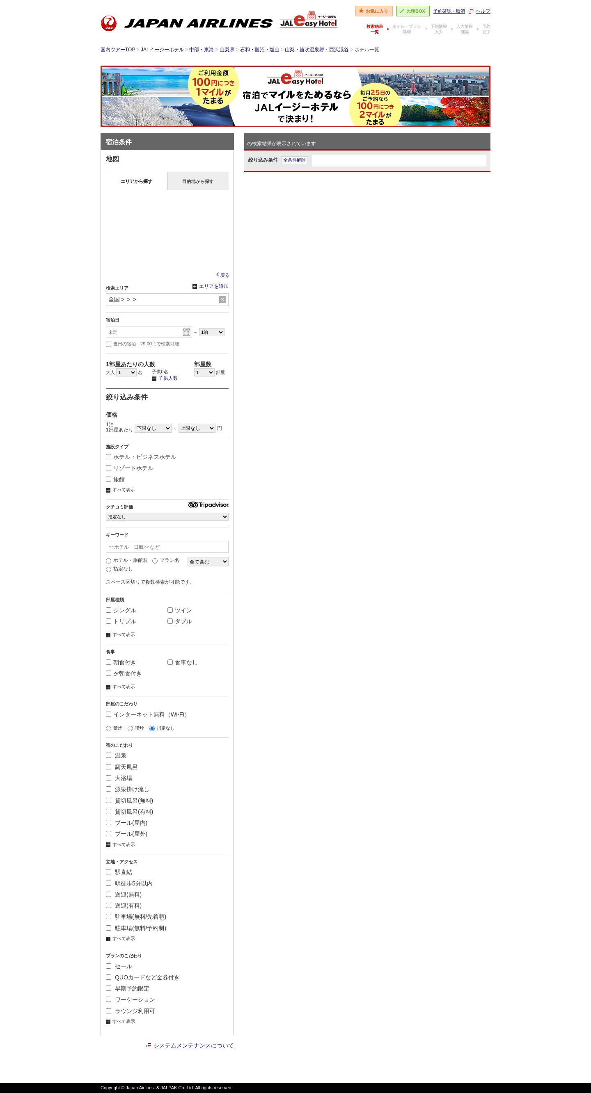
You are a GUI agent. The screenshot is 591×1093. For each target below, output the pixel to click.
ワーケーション (130, 999)
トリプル (121, 621)
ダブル (179, 621)
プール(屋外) (126, 834)
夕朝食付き (124, 673)
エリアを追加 (210, 286)
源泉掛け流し (127, 789)
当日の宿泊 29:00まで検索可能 (142, 344)
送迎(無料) (124, 894)
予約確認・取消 (449, 11)
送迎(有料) (124, 905)
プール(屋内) (126, 822)
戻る (225, 275)
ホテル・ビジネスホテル (141, 457)
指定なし (119, 569)
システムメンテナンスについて (193, 1045)
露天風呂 (122, 767)
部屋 (209, 372)
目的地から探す (198, 181)
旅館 (115, 479)
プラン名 (165, 560)
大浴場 (119, 778)
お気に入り (377, 11)
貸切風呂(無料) (129, 800)
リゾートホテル (129, 468)
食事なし (182, 662)
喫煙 (136, 728)
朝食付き (121, 662)
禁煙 (114, 728)
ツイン (179, 610)
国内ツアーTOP (118, 49)
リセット (222, 299)
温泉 (116, 755)
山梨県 (227, 49)
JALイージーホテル (162, 49)
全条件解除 (294, 159)
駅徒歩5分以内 (129, 883)
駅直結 (119, 872)
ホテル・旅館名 (127, 560)
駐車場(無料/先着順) (136, 916)
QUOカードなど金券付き (143, 977)
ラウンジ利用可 (130, 1011)
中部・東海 (201, 49)
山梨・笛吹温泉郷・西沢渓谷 (317, 49)
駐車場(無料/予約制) (136, 928)
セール (119, 966)
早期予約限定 (127, 988)
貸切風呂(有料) (129, 811)
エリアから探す (136, 181)
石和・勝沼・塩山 (259, 49)
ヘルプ (483, 11)
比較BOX (415, 11)
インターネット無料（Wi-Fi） (148, 714)
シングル (121, 610)
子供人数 (165, 378)
